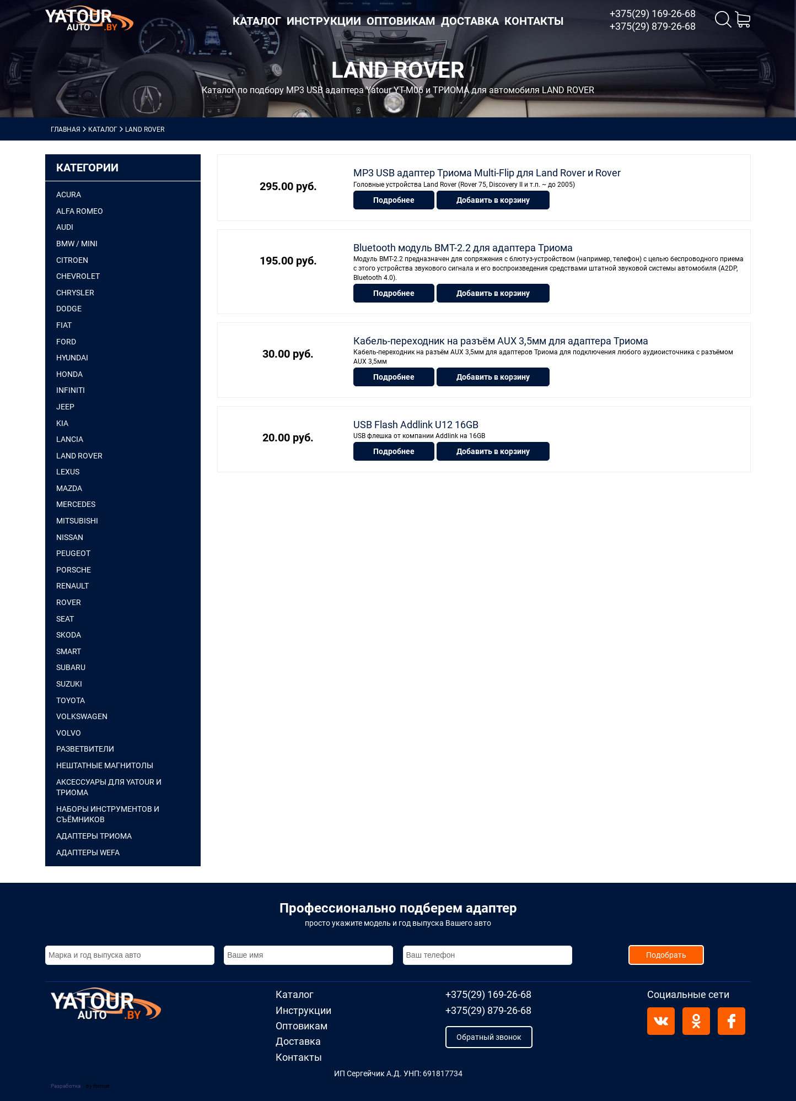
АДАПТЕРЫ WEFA (88, 852)
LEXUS (67, 471)
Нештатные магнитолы (104, 765)
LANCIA (69, 439)
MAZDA (69, 488)
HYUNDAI (72, 357)
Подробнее (394, 198)
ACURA (68, 194)
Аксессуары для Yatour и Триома (109, 787)
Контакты (533, 21)
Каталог (257, 21)
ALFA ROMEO (79, 211)
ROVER (68, 602)
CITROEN (72, 260)
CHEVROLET (78, 276)
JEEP (65, 406)
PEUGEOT (73, 553)
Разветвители (85, 748)
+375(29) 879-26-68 (653, 26)
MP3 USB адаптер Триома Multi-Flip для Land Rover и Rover (487, 173)
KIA (62, 423)
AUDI (64, 227)
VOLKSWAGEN (81, 716)
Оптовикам (401, 21)
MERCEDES (75, 504)
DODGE (69, 308)
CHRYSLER (75, 292)
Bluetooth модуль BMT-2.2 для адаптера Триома (463, 246)
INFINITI (70, 390)
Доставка (470, 21)
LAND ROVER (79, 455)
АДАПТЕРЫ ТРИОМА (94, 836)
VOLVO (68, 732)
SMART (68, 651)
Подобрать (666, 955)
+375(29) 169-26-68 (653, 13)
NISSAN (69, 537)
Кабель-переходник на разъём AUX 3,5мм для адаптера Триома (500, 338)
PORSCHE (73, 569)
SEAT (65, 618)
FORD (66, 341)
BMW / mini (77, 243)
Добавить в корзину (493, 198)
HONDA (69, 374)
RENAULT (72, 585)
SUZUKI (69, 683)
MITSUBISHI (77, 520)
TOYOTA (70, 700)
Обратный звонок (488, 1037)
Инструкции (324, 21)
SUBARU (70, 667)
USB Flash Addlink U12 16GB (415, 421)
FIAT (64, 325)
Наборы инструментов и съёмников (107, 814)
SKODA (68, 634)
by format (97, 1086)
